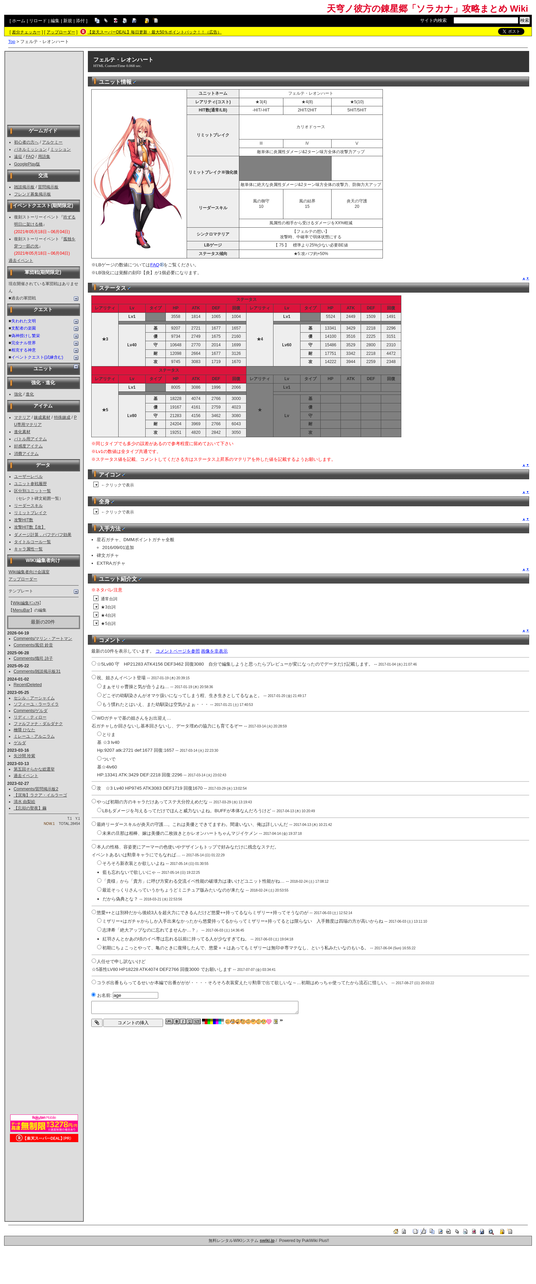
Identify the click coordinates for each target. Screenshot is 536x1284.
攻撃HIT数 (23, 520)
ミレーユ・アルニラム (34, 736)
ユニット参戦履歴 (30, 483)
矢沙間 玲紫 (24, 755)
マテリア (22, 417)
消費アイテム (26, 453)
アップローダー (60, 32)
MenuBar (21, 610)
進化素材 (22, 431)
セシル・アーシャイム (34, 698)
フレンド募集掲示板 (32, 194)
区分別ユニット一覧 (32, 491)
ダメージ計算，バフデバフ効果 (42, 534)
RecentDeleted (28, 684)
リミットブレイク (30, 512)
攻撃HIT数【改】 (29, 527)
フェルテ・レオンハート (123, 60)
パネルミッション (30, 149)
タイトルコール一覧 (32, 541)
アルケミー (52, 142)
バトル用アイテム (30, 439)
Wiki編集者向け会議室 (29, 572)
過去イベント (21, 260)
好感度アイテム (28, 446)
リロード (38, 20)
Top (11, 41)
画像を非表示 (214, 651)
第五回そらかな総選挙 (34, 769)
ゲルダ (20, 742)
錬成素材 (42, 417)
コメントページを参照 (178, 651)
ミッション (60, 149)
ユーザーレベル (28, 476)
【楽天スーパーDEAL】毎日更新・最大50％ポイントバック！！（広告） (155, 32)
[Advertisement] (44, 87)
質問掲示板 (48, 187)
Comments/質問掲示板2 (36, 789)
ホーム (18, 20)
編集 (55, 20)
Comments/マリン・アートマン (43, 638)
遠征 (18, 156)
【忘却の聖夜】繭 (30, 808)
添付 (80, 20)
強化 (18, 394)
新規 (67, 20)
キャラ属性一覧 (28, 549)
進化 (30, 394)
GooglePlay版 (27, 164)
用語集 (44, 156)
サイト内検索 (433, 20)
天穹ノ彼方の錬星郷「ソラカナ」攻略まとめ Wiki (427, 8)
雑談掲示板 (24, 187)
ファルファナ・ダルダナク (38, 723)
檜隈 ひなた (24, 729)
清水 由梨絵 (24, 801)
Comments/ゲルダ (31, 710)
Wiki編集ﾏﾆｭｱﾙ (26, 603)
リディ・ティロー (30, 717)
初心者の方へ (26, 142)
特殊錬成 (62, 417)
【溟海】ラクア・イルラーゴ (40, 795)
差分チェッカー (26, 32)
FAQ (30, 156)
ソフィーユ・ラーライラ (36, 704)
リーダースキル (28, 505)
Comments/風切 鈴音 (33, 645)
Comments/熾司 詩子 (33, 658)
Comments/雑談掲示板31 (37, 671)
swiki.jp (267, 1240)
